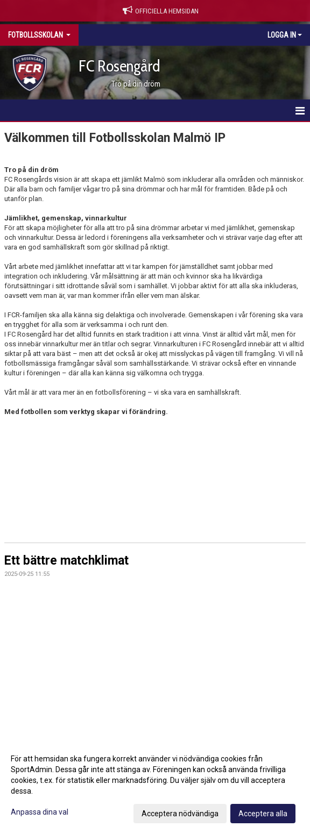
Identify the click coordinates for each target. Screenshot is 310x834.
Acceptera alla (262, 813)
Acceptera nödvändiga (180, 813)
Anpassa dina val (39, 812)
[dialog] (155, 785)
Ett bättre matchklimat (66, 560)
